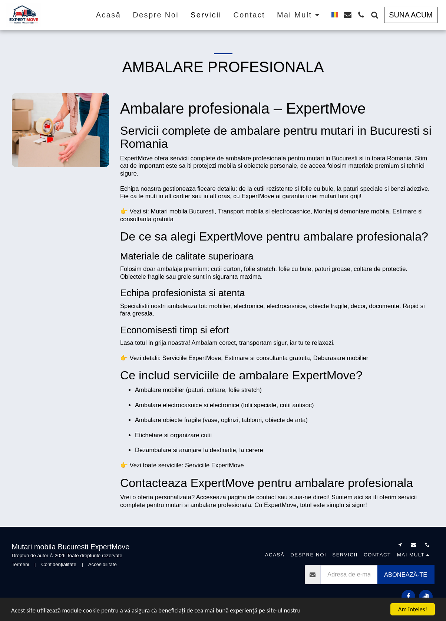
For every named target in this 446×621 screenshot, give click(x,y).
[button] (347, 15)
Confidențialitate (58, 564)
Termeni (20, 564)
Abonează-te (405, 574)
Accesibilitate (102, 564)
